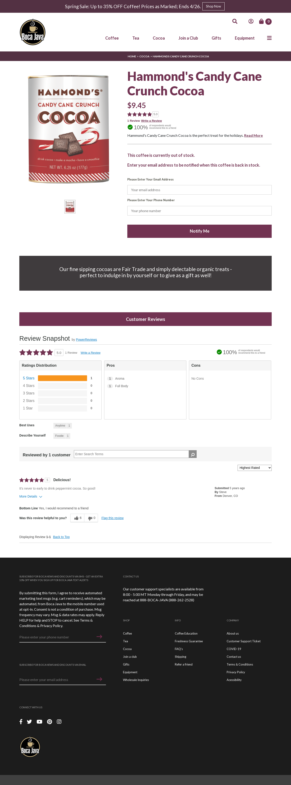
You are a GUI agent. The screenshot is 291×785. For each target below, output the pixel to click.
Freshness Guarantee (189, 641)
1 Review (133, 120)
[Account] (251, 21)
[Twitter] (30, 721)
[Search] (235, 21)
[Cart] (265, 21)
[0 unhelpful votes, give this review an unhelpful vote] (91, 518)
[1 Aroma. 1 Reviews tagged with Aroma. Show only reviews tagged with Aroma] (145, 378)
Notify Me (199, 231)
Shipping (180, 656)
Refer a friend (184, 664)
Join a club (130, 656)
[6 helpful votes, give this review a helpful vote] (77, 518)
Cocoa (159, 38)
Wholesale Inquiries (136, 680)
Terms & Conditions (240, 664)
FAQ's (179, 649)
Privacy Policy (51, 625)
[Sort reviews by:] (255, 468)
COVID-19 (234, 649)
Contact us (234, 656)
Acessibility (234, 680)
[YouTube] (40, 721)
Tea (135, 38)
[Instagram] (59, 721)
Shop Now (213, 6)
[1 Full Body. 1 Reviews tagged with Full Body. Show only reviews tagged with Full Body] (145, 386)
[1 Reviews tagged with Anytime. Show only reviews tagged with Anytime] (62, 426)
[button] (99, 636)
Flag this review (112, 518)
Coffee (112, 38)
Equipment (245, 38)
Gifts (216, 38)
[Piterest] (50, 721)
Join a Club (188, 38)
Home (132, 56)
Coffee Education (186, 633)
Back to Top (61, 537)
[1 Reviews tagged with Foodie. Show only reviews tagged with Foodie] (61, 436)
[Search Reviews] (135, 454)
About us (233, 633)
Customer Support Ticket (244, 641)
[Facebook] (21, 721)
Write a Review (151, 120)
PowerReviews (86, 339)
